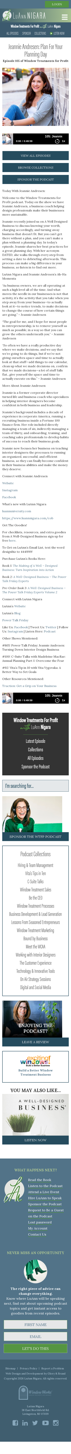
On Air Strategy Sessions (35, 978)
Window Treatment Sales (35, 889)
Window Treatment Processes (35, 905)
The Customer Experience (36, 962)
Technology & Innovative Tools (35, 970)
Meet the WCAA (35, 946)
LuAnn (35, 26)
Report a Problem (52, 1368)
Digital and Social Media (35, 987)
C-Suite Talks (35, 881)
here (12, 540)
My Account (37, 1228)
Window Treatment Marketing (35, 930)
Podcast (50, 631)
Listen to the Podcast (45, 1186)
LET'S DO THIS (35, 1348)
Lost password (40, 1222)
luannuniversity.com (16, 511)
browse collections (35, 167)
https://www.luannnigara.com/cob (27, 518)
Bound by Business (35, 938)
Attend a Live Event (43, 1192)
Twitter (51, 627)
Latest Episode (35, 740)
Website (8, 483)
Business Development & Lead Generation (35, 913)
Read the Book (39, 1180)
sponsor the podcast (35, 179)
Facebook (9, 497)
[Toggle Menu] (63, 17)
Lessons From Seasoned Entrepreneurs (35, 921)
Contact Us (37, 1234)
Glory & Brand (56, 1373)
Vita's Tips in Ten (35, 873)
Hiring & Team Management (35, 865)
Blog (17, 613)
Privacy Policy (28, 1368)
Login (57, 4)
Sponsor (26, 33)
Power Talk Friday (15, 620)
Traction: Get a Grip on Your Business (29, 686)
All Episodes (13, 33)
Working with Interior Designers (35, 954)
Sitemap (10, 1368)
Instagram (10, 490)
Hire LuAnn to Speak (45, 1198)
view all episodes (36, 155)
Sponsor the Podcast (35, 766)
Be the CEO (35, 897)
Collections (40, 33)
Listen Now (57, 33)
